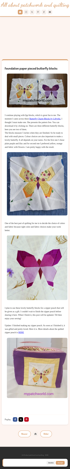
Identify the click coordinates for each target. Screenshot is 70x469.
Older (46, 434)
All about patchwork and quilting (35, 5)
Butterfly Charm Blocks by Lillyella (44, 119)
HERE (21, 332)
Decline (50, 463)
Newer (24, 434)
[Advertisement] (35, 38)
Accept (60, 463)
